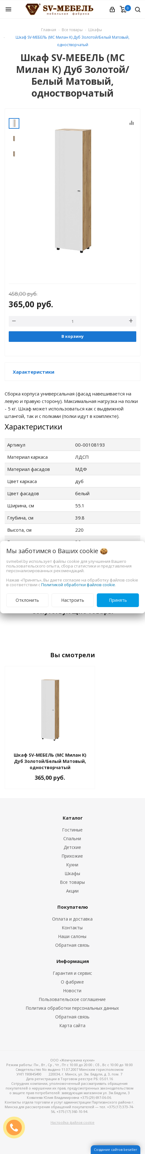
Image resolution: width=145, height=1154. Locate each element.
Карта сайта (72, 1025)
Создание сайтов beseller (115, 1149)
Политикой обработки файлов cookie (78, 584)
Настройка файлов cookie (72, 1122)
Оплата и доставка (72, 919)
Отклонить (27, 600)
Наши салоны (72, 936)
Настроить (72, 600)
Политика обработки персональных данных (72, 1008)
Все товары (72, 882)
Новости (72, 991)
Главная (48, 29)
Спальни (72, 838)
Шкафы (72, 873)
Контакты (72, 928)
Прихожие (72, 856)
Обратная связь (72, 945)
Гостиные (72, 830)
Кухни (72, 865)
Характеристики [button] (33, 372)
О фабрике (72, 982)
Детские (72, 847)
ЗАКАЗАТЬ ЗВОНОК (16, 1127)
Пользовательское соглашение (72, 999)
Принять (118, 600)
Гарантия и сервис (72, 973)
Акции (72, 891)
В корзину (72, 336)
